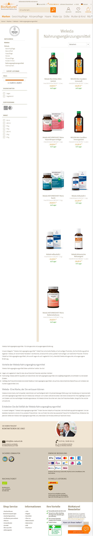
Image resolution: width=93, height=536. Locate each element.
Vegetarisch (9, 96)
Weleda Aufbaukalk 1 (79, 196)
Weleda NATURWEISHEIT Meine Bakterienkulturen (53, 314)
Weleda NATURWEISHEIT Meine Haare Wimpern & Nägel (53, 138)
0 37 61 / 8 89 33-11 (64, 441)
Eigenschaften (8, 88)
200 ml (8, 123)
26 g (7, 134)
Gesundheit (9, 51)
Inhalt (5, 115)
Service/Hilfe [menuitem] (41, 4)
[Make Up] (57, 16)
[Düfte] (66, 16)
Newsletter (28, 516)
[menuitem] (68, 10)
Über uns (28, 518)
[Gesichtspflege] (19, 16)
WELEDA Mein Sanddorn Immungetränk (79, 138)
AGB (26, 525)
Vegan (8, 93)
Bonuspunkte (8, 527)
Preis (5, 76)
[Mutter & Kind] (78, 16)
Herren (7, 56)
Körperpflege (9, 58)
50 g (7, 126)
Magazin (27, 513)
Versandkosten (8, 523)
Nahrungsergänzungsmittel (14, 63)
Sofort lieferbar (12, 71)
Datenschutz (28, 523)
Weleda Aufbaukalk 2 (53, 254)
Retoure (6, 520)
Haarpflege (9, 53)
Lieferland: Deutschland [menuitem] (66, 4)
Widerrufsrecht (29, 520)
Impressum (28, 527)
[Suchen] (53, 9)
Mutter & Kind (9, 61)
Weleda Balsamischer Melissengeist (78, 255)
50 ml (8, 120)
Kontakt (6, 525)
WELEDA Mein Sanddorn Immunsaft (79, 80)
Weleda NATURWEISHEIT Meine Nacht (53, 197)
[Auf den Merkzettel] (45, 52)
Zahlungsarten (8, 530)
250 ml (8, 132)
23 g (7, 137)
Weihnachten (9, 66)
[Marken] (6, 16)
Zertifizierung (8, 102)
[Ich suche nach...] (37, 9)
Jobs (26, 511)
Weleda (6, 46)
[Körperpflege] (36, 16)
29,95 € (19, 83)
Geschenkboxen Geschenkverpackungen (9, 512)
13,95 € (12, 83)
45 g (7, 129)
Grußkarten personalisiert (11, 518)
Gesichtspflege (10, 49)
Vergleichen (43, 52)
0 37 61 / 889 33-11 (54, 4)
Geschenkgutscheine (9, 516)
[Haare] (48, 16)
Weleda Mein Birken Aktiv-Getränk (53, 80)
